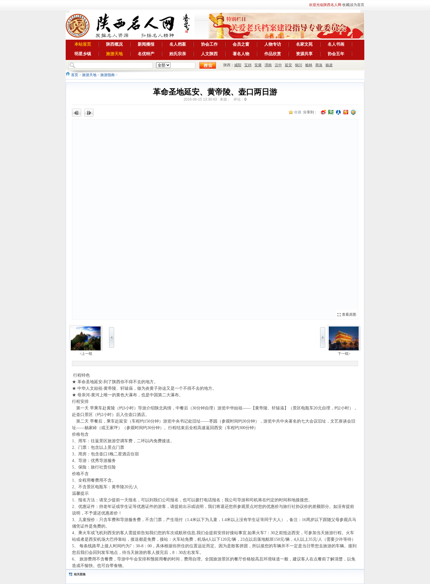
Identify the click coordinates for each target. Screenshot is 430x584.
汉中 (278, 65)
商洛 (318, 65)
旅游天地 (114, 54)
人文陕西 (209, 54)
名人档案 (177, 44)
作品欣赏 (272, 54)
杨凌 (329, 65)
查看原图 (349, 314)
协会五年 (336, 54)
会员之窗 (241, 44)
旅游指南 (107, 75)
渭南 (268, 65)
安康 (258, 65)
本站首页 (82, 44)
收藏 (345, 5)
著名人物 (241, 54)
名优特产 (146, 54)
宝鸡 (247, 65)
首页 (74, 75)
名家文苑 (304, 44)
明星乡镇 (82, 54)
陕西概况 (114, 44)
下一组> (344, 354)
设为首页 (357, 5)
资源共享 (304, 54)
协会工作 (209, 44)
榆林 (308, 65)
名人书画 (336, 44)
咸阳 (237, 65)
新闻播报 (146, 44)
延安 (288, 65)
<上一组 (86, 354)
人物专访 (272, 44)
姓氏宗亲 (177, 54)
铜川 (298, 65)
